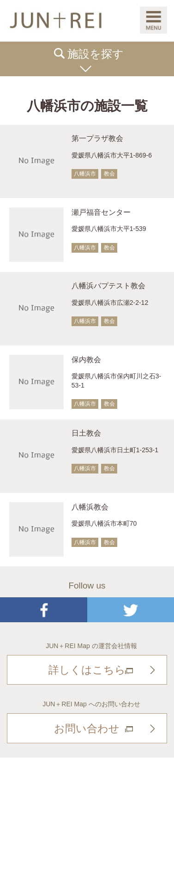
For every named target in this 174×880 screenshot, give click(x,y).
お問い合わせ (87, 728)
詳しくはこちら (87, 670)
